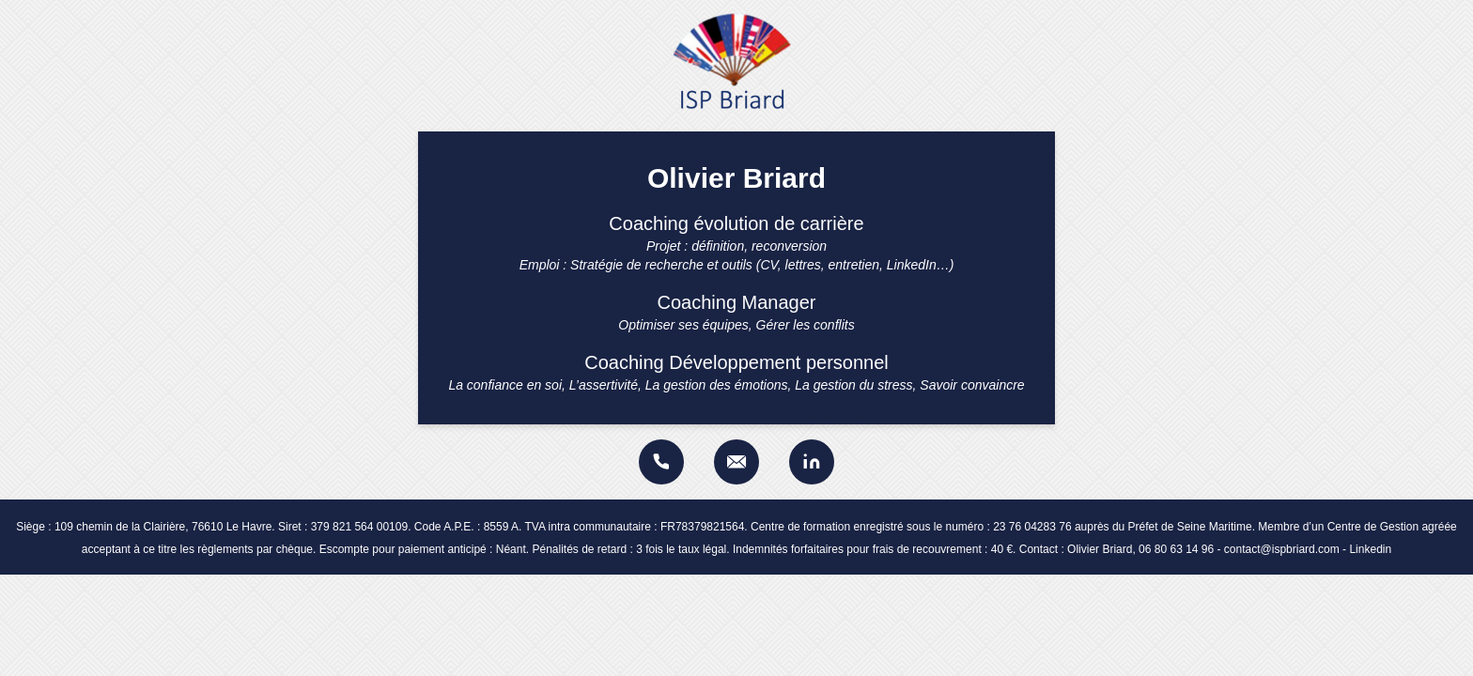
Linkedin (1370, 549)
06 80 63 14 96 (1176, 549)
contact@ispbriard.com (1282, 549)
